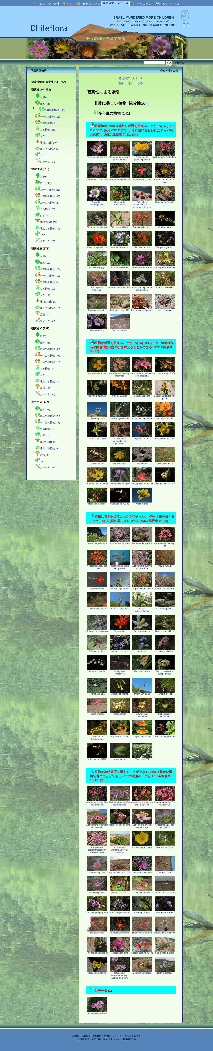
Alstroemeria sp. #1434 (165, 372)
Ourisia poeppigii (97, 266)
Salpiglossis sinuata (165, 952)
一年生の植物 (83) (47, 355)
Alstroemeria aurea (97, 372)
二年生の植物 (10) (47, 362)
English (76, 1036)
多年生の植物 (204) (48, 269)
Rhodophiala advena (120, 931)
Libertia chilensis (97, 670)
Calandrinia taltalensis (142, 871)
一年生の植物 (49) (47, 275)
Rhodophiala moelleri (119, 482)
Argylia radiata (165, 565)
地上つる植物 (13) (47, 308)
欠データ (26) (45, 241)
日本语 (137, 1036)
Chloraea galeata (97, 417)
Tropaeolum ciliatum (120, 735)
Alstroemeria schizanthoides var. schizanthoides (97, 849)
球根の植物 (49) (46, 142)
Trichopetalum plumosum (165, 714)
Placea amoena (97, 713)
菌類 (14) (42, 388)
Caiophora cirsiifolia (165, 587)
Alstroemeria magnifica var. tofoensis (97, 825)
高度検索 (179, 63)
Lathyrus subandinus (120, 246)
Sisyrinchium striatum (164, 482)
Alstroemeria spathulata (164, 156)
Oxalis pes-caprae (120, 693)
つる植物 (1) (44, 429)
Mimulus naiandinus (97, 1012)
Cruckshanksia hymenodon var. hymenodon (120, 440)
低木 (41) (42, 342)
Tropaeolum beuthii (97, 972)
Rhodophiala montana (164, 266)
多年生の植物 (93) (47, 349)
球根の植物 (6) (45, 301)
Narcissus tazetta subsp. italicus (165, 671)
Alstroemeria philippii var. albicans (142, 825)
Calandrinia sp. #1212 (97, 871)
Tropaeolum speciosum (164, 735)
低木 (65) (42, 103)
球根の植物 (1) (45, 442)
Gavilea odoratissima (165, 437)
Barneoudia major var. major (164, 179)
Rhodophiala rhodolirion (97, 287)
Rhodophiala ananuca (164, 931)
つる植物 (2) (44, 368)
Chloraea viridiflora (120, 226)
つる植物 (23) (45, 209)
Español (86, 1036)
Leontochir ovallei (142, 891)
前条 (121, 83)
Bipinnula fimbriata (165, 846)
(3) (39, 461)
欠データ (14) (45, 161)
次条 (140, 83)
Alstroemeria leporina (142, 542)
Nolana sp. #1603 (165, 911)
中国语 (128, 1036)
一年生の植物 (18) (47, 116)
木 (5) (40, 336)
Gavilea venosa (97, 462)
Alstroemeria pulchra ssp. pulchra (120, 566)
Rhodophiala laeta (120, 952)
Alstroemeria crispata (119, 542)
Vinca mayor (120, 758)
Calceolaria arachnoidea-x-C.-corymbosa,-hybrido (142, 203)
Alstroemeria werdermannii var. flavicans (120, 849)
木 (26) (41, 97)
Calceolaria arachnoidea (120, 202)
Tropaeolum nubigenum (142, 309)
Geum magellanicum (97, 246)
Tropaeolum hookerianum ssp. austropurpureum (120, 974)
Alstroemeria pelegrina (119, 824)
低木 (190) (43, 262)
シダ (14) (42, 295)
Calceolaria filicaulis (165, 201)
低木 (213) (43, 183)
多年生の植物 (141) (52, 110)
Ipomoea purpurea (120, 650)
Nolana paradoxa (142, 911)
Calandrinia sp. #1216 (119, 871)
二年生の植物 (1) (47, 123)
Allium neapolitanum (97, 542)
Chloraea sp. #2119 (97, 437)
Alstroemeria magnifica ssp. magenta (97, 802)
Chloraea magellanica (97, 226)
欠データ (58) (45, 321)
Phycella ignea (97, 931)
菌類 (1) (42, 314)
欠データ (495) (45, 467)
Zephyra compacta (142, 972)
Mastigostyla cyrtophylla (120, 671)
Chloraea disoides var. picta (164, 396)
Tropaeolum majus (142, 735)
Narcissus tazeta (142, 670)
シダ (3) (42, 215)
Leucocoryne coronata (164, 891)
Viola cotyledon (97, 329)
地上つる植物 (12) (47, 228)
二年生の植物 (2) (47, 202)
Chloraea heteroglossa (97, 630)
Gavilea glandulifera (165, 630)
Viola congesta (165, 309)
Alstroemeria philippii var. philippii (165, 825)
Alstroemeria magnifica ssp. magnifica (119, 802)
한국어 (118, 1036)
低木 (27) (42, 409)
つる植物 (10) (45, 288)
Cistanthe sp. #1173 (97, 891)
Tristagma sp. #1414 (120, 309)
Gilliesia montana (97, 650)
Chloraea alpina (120, 395)
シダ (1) (42, 136)
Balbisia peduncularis (142, 846)
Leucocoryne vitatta (120, 911)
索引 (130, 83)
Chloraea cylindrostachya (142, 608)
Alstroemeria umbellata (97, 178)
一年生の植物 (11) (47, 422)
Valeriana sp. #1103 (120, 503)
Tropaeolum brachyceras (97, 736)
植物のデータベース (131, 78)
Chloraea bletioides (97, 607)
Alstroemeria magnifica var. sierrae (164, 802)
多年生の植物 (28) (47, 416)
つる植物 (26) (45, 129)
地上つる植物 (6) (47, 448)
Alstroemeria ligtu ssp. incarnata (119, 373)
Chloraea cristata (142, 395)
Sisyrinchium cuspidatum (142, 714)
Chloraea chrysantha (120, 607)
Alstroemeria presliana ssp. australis (119, 157)
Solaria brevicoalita (165, 286)
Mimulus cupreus (142, 246)
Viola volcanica (120, 329)
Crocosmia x (120, 630)
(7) (39, 155)
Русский (108, 1036)
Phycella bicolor (165, 693)
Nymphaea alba (97, 693)
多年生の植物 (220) (48, 189)
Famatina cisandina (142, 226)
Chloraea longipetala (142, 417)
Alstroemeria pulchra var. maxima (142, 566)
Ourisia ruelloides (120, 266)
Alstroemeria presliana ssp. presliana (142, 373)
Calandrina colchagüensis (97, 202)
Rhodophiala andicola (142, 266)
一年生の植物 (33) (47, 196)
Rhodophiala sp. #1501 (142, 952)
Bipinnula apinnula (97, 395)
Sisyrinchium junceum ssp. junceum (142, 287)
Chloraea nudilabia (165, 417)
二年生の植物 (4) (47, 282)
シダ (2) (42, 435)
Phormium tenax (142, 693)
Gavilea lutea (165, 226)
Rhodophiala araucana (97, 482)
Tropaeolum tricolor (97, 503)
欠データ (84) (45, 394)
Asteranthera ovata (142, 178)
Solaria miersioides (97, 309)
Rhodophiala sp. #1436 (142, 482)
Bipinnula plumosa (120, 587)
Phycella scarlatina (165, 462)
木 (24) (41, 256)
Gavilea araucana (142, 630)
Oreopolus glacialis (165, 246)
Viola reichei (142, 503)
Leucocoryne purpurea (97, 911)
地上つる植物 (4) (47, 149)
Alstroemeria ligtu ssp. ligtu (164, 543)
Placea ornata (120, 713)
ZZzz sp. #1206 (142, 758)
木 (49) (41, 176)
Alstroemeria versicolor (119, 178)
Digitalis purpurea (142, 437)
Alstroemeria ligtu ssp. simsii (97, 566)
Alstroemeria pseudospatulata (142, 157)
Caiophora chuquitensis (142, 587)
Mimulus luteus (120, 462)
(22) (40, 235)
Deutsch (97, 1036)
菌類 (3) (42, 455)
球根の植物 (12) (46, 222)
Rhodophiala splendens (119, 286)
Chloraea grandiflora (120, 417)
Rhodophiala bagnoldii (97, 952)
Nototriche (142, 462)
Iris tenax (142, 650)
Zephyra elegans (165, 972)
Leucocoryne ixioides (165, 650)
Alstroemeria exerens (97, 156)
